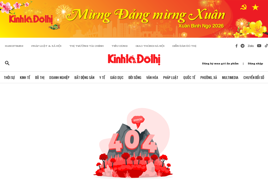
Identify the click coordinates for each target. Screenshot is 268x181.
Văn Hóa (152, 77)
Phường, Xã (208, 77)
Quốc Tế (189, 77)
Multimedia (230, 77)
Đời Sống (134, 77)
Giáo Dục (116, 77)
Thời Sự (9, 77)
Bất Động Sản (84, 77)
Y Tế (102, 77)
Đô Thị (39, 77)
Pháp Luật (170, 77)
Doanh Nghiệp (59, 77)
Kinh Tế (25, 77)
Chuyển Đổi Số (253, 77)
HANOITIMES (14, 46)
